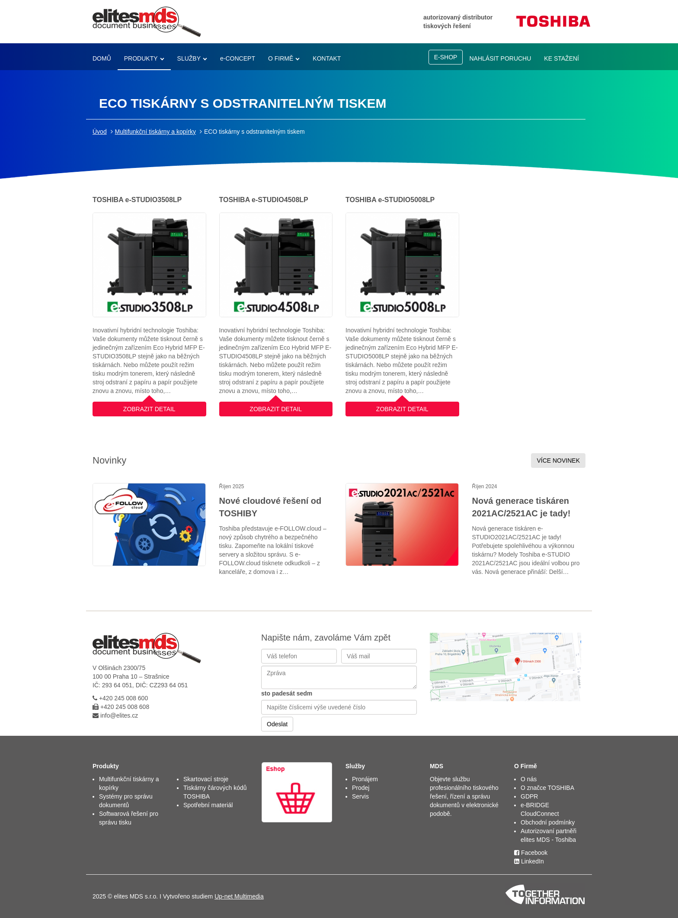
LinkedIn (529, 861)
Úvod (100, 131)
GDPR (529, 796)
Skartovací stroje (205, 779)
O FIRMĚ (280, 58)
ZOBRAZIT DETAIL (149, 407)
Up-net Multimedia (239, 896)
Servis (360, 796)
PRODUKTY (141, 58)
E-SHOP (445, 57)
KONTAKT (327, 58)
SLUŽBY (189, 58)
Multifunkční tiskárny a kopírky (155, 131)
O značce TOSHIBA (547, 787)
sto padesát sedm (286, 693)
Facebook (530, 852)
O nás (529, 779)
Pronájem (365, 779)
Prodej (360, 787)
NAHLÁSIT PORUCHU (500, 58)
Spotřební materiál (208, 805)
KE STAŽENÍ (561, 58)
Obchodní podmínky (548, 822)
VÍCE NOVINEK (558, 460)
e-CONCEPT (237, 58)
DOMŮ (102, 58)
